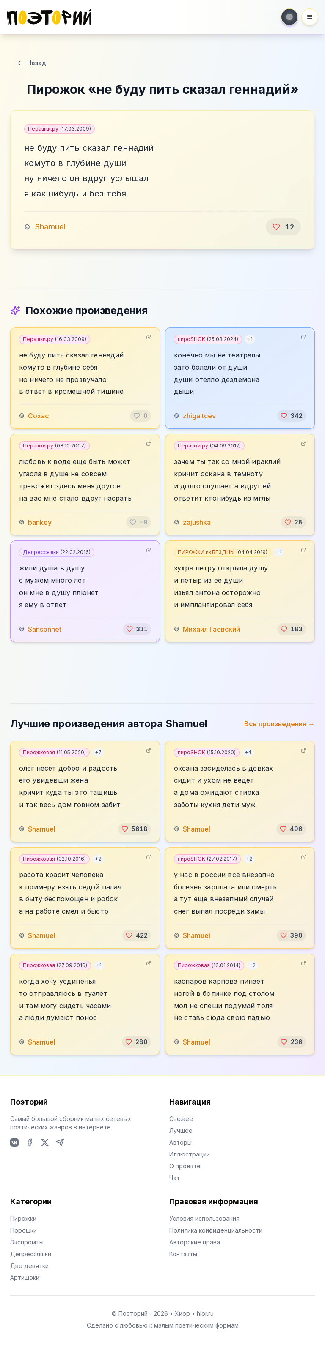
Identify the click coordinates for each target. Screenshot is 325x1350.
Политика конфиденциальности (215, 1230)
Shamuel (50, 226)
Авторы (180, 1142)
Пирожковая (54, 752)
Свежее (181, 1118)
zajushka (197, 522)
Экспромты (27, 1242)
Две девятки (29, 1265)
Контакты (183, 1253)
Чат (174, 1177)
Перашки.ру (59, 128)
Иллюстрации (189, 1154)
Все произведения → (279, 724)
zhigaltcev (199, 416)
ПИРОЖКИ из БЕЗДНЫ (222, 552)
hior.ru (205, 1313)
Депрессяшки (57, 552)
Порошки (23, 1230)
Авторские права (194, 1242)
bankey (40, 522)
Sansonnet (44, 629)
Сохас (38, 416)
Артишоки (24, 1277)
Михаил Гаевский (211, 629)
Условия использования (204, 1218)
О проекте (185, 1166)
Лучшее (181, 1130)
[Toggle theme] (289, 16)
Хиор (182, 1313)
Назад (31, 62)
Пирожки (23, 1218)
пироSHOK (208, 339)
